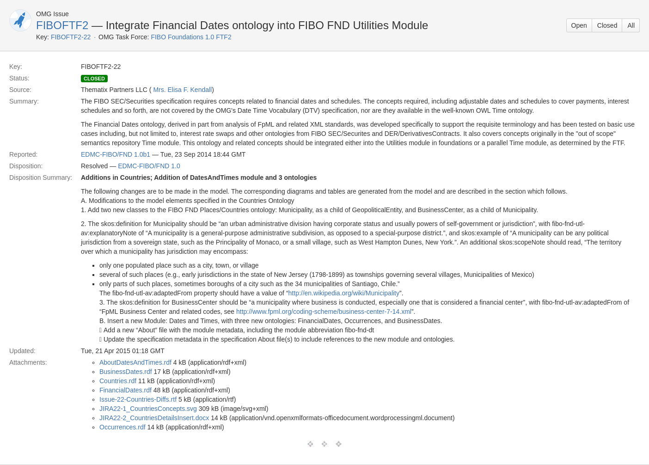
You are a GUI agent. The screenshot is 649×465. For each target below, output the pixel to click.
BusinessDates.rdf (125, 371)
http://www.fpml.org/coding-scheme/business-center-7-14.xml (323, 311)
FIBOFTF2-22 (71, 37)
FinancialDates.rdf (125, 390)
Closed (607, 25)
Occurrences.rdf (122, 427)
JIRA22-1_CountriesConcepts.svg (148, 408)
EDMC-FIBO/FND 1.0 (149, 166)
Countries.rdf (117, 381)
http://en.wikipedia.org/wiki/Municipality (343, 293)
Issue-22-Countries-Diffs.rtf (138, 399)
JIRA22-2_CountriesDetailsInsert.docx (154, 418)
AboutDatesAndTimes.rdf (135, 362)
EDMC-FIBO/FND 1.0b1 (115, 154)
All (631, 25)
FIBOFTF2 (62, 25)
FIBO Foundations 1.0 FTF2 (191, 37)
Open (579, 25)
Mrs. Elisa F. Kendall (182, 89)
